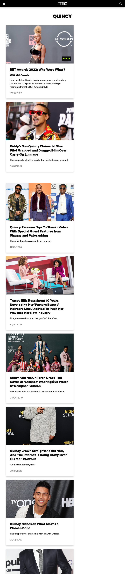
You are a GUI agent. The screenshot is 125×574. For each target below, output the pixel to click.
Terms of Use (44, 490)
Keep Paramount (59, 539)
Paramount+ (109, 539)
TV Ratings (77, 539)
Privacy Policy (75, 490)
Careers (41, 539)
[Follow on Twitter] (51, 548)
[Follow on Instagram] (59, 548)
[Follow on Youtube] (66, 548)
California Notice (83, 535)
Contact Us (93, 539)
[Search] (120, 3)
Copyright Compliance (21, 539)
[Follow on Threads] (82, 548)
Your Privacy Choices (58, 535)
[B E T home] (62, 5)
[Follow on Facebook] (43, 548)
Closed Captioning (105, 535)
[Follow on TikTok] (74, 548)
